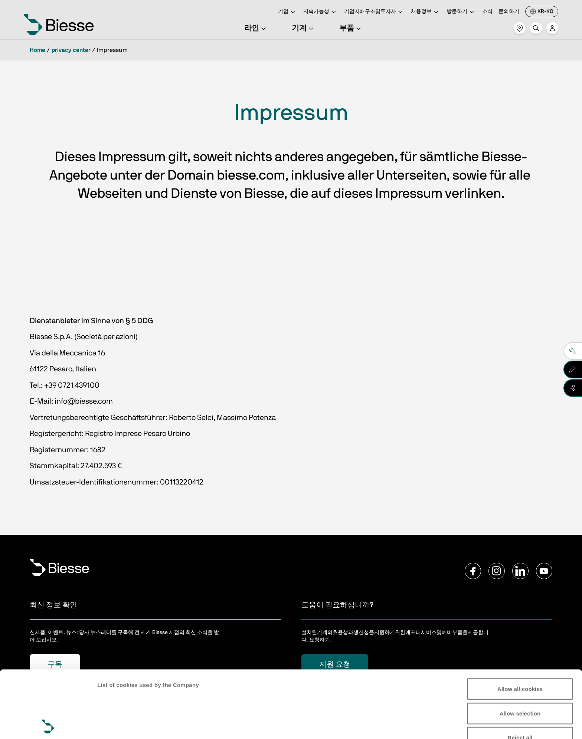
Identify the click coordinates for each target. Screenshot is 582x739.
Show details (114, 724)
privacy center (71, 50)
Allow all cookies (520, 622)
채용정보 (426, 12)
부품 (351, 28)
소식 (487, 11)
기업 (287, 12)
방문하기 (461, 12)
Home (37, 50)
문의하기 (508, 11)
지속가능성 (320, 12)
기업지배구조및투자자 (374, 12)
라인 (256, 28)
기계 (303, 28)
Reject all (520, 670)
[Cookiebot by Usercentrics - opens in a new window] (48, 724)
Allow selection (520, 646)
